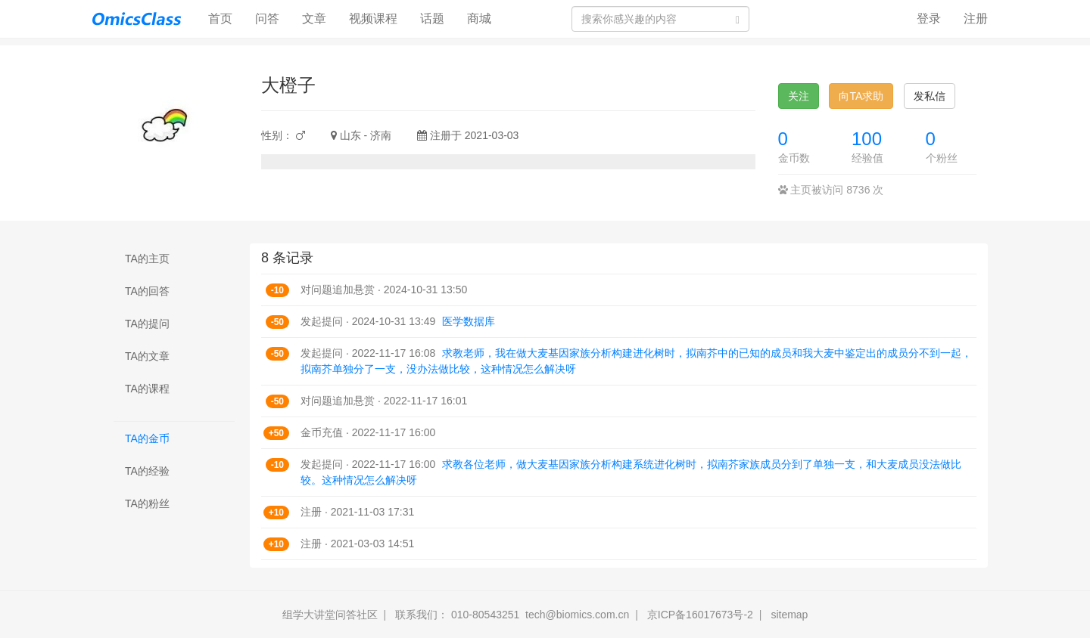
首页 (226, 18)
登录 (929, 18)
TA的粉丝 (147, 503)
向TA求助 (861, 96)
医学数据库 (468, 321)
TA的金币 (147, 438)
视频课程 (373, 18)
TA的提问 (147, 323)
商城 (479, 18)
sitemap (789, 615)
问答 (267, 18)
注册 (976, 18)
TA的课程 (147, 388)
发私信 (929, 96)
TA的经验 (147, 471)
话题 (432, 18)
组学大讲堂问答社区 (330, 615)
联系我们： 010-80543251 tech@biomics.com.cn (512, 615)
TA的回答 (147, 291)
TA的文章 (147, 356)
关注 (798, 96)
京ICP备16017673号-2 (700, 615)
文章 (314, 18)
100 (867, 139)
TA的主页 (147, 258)
